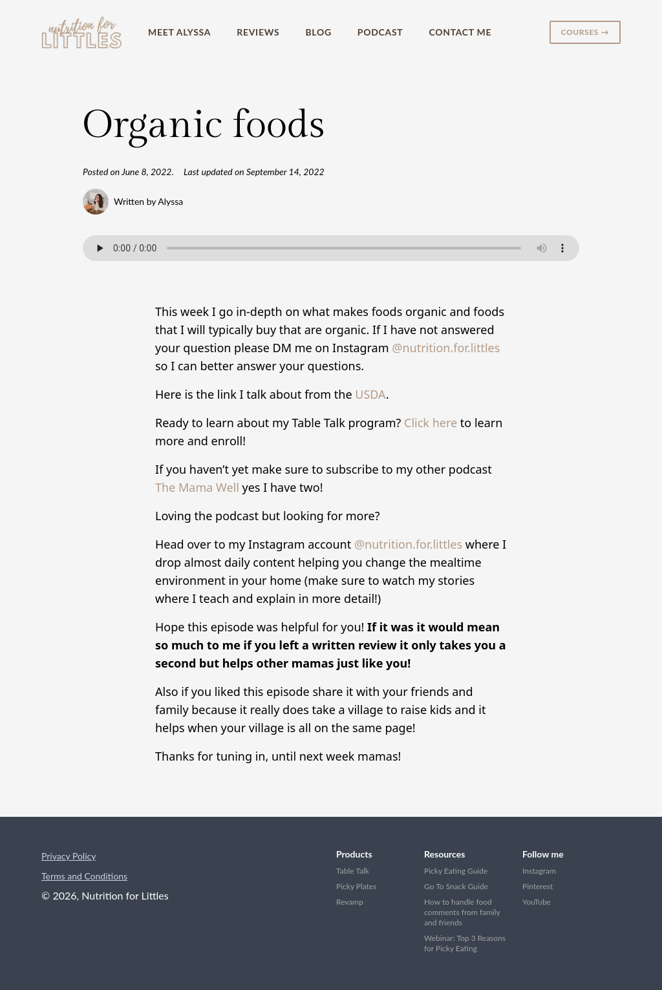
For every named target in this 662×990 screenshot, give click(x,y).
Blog (318, 31)
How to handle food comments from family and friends (462, 912)
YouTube (536, 902)
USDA (370, 394)
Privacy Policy (68, 855)
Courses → (585, 32)
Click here (430, 422)
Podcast (380, 31)
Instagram (539, 871)
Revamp (349, 902)
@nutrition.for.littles (446, 347)
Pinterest (537, 886)
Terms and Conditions (84, 875)
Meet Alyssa (179, 31)
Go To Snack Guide (456, 886)
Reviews (258, 31)
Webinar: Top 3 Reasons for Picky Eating (465, 943)
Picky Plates (356, 886)
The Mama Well (197, 487)
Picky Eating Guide (455, 871)
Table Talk (352, 871)
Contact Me (460, 31)
